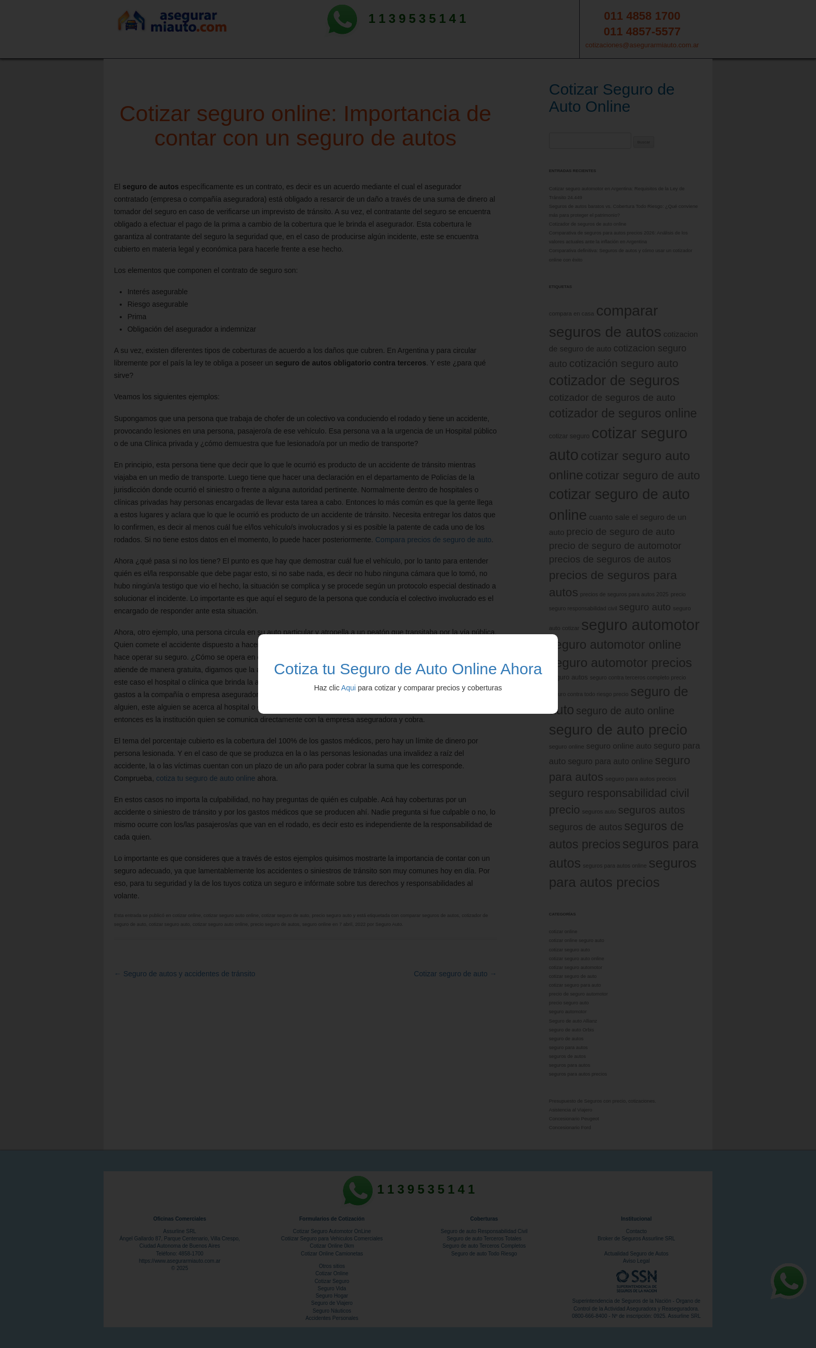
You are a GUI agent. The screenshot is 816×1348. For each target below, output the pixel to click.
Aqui (348, 688)
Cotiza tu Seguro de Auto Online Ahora (408, 668)
